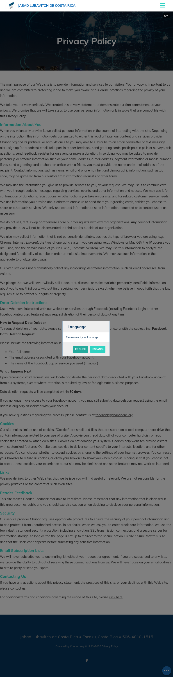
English (80, 349)
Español (98, 349)
